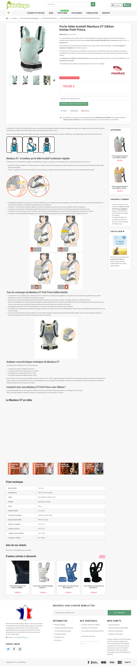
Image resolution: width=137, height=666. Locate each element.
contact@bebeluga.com (21, 637)
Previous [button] (100, 556)
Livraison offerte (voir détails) (91, 625)
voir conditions (122, 209)
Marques (106, 13)
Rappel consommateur (116, 634)
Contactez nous (59, 637)
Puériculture (92, 13)
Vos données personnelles (62, 631)
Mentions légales (59, 625)
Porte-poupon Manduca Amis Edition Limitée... (120, 187)
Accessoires (76, 13)
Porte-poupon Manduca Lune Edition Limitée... (120, 156)
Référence (63, 34)
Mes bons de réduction (116, 631)
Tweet (64, 111)
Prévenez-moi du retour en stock (74, 104)
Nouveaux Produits (60, 634)
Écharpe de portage (36, 13)
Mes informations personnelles (118, 628)
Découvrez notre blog (88, 636)
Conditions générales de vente (63, 628)
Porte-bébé (63, 12)
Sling (51, 13)
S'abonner (119, 613)
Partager (74, 111)
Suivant (54, 80)
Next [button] (103, 556)
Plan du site (58, 640)
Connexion (116, 5)
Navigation (8, 13)
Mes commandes (114, 625)
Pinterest (86, 111)
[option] (17, 578)
